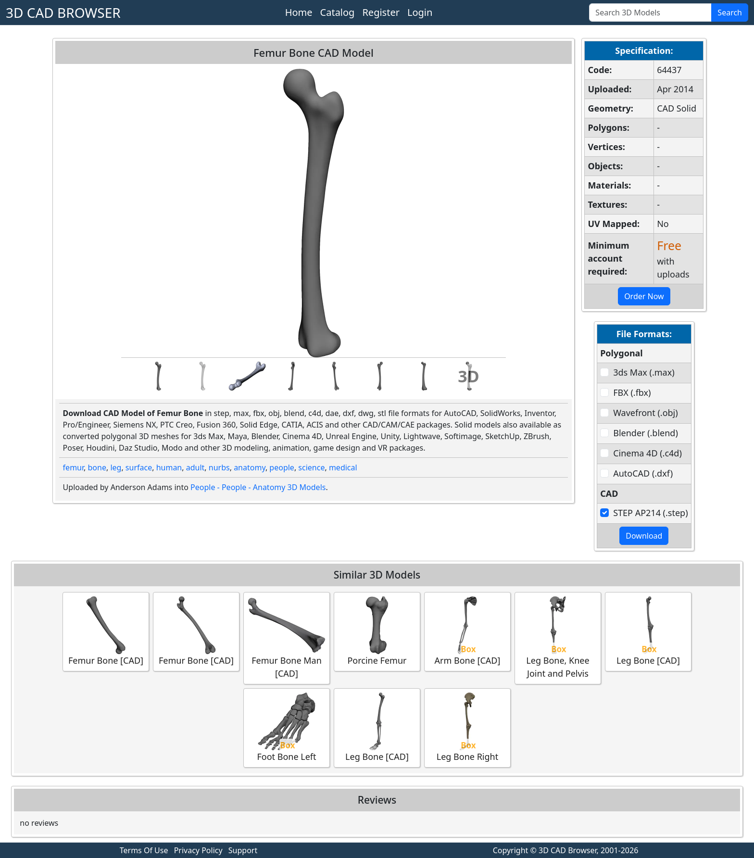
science (311, 467)
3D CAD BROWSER (63, 12)
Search (729, 12)
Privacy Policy (198, 850)
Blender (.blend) (645, 433)
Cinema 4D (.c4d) (647, 453)
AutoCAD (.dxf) (643, 473)
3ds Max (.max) (643, 372)
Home (299, 12)
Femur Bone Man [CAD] (286, 637)
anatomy (249, 467)
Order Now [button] (644, 296)
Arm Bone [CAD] (467, 631)
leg (115, 467)
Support (242, 850)
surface (139, 467)
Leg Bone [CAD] (648, 631)
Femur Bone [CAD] (105, 631)
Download (644, 535)
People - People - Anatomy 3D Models (258, 487)
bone (97, 467)
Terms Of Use (144, 850)
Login (419, 12)
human (169, 467)
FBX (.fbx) (632, 392)
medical (343, 467)
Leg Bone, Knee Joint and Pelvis (557, 637)
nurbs (219, 467)
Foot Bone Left (286, 727)
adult (195, 467)
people (281, 467)
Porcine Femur (377, 631)
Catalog (337, 12)
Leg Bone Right (467, 727)
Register (381, 12)
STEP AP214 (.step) (650, 512)
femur (73, 467)
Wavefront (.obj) (645, 412)
